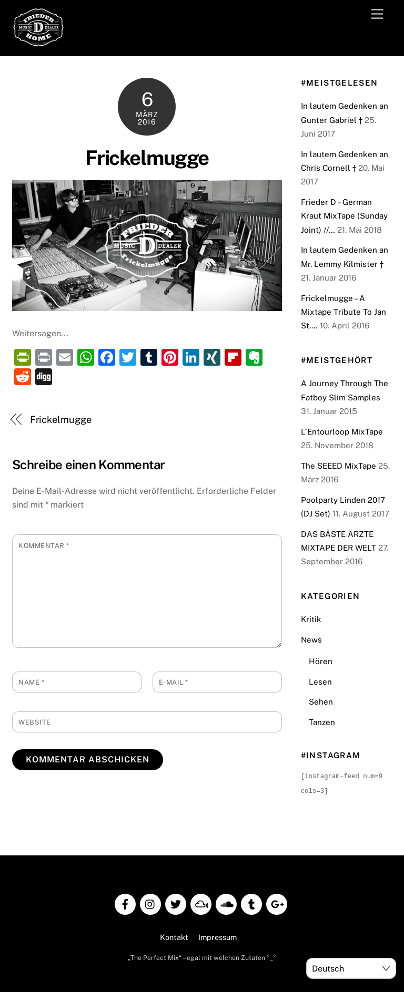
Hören (320, 661)
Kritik (311, 619)
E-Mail (173, 682)
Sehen (321, 701)
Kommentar (43, 546)
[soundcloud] (226, 901)
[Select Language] (351, 968)
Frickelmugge (147, 158)
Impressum (217, 936)
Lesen (320, 681)
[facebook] (125, 901)
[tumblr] (251, 901)
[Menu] (377, 14)
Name (31, 682)
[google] (276, 901)
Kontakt (174, 936)
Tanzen (322, 722)
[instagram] (150, 901)
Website (34, 722)
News (311, 639)
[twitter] (175, 901)
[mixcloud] (200, 901)
